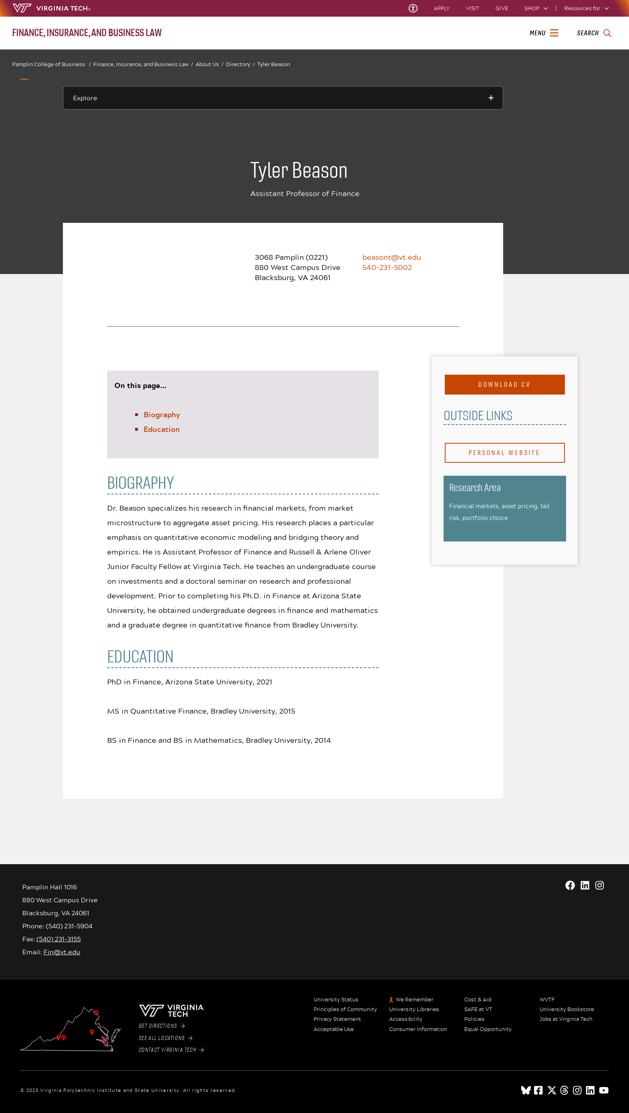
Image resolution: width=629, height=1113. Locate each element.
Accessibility (405, 1019)
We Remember (414, 999)
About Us (210, 64)
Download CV (504, 384)
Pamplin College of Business (51, 64)
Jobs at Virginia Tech (566, 1019)
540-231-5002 (387, 267)
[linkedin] (591, 1090)
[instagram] (578, 1090)
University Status (336, 999)
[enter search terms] (594, 33)
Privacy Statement (337, 1019)
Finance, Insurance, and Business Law (143, 64)
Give (501, 8)
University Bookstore (567, 1009)
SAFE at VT (478, 1009)
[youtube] (604, 1090)
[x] (552, 1090)
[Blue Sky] (526, 1090)
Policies (474, 1019)
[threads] (565, 1090)
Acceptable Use (334, 1029)
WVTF (547, 999)
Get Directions (162, 1026)
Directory (240, 64)
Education (162, 429)
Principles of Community (345, 1009)
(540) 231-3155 (59, 939)
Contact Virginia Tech (171, 1050)
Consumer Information (418, 1029)
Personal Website (505, 453)
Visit (472, 8)
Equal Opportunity (488, 1029)
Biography (162, 414)
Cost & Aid (477, 999)
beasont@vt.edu (391, 257)
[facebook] (539, 1090)
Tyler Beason (273, 64)
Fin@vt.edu (61, 952)
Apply (442, 8)
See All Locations (166, 1038)
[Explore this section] (283, 98)
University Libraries (414, 1009)
